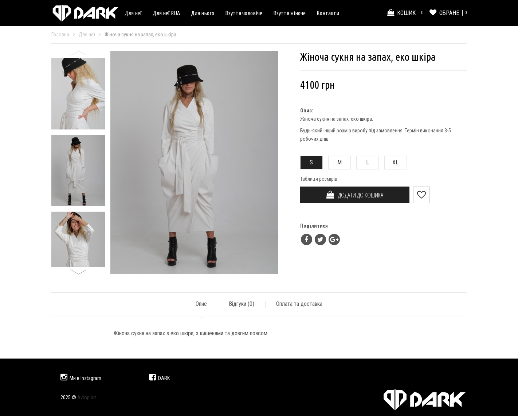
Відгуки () (241, 303)
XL (392, 162)
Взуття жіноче (289, 13)
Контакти (328, 13)
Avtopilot (86, 397)
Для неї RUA (166, 13)
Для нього (202, 13)
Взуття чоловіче (243, 13)
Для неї (133, 13)
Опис (201, 303)
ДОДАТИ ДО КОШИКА (354, 195)
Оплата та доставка (299, 303)
